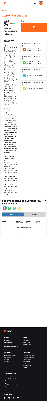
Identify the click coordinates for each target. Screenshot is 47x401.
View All (3, 10)
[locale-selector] (31, 3)
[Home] (5, 3)
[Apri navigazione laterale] (41, 3)
